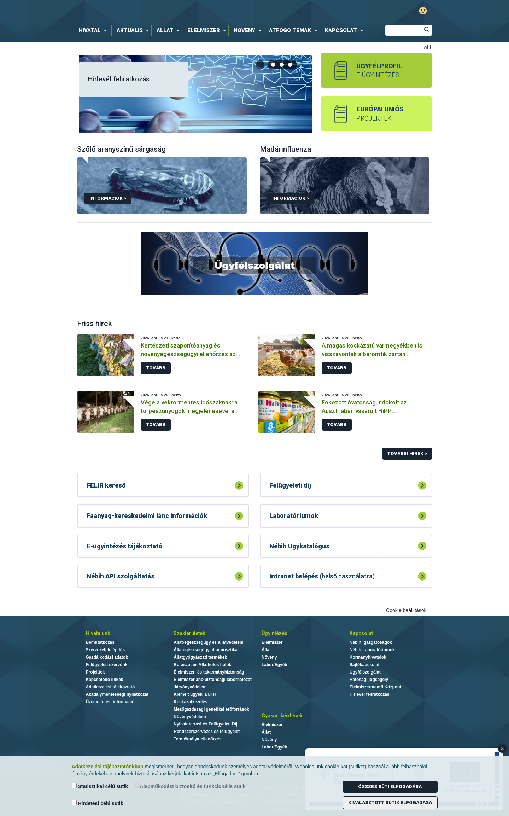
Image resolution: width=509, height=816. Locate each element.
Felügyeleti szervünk (107, 664)
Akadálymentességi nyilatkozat (117, 694)
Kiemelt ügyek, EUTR (195, 694)
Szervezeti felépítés (105, 649)
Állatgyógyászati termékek (200, 657)
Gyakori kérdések (282, 715)
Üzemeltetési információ (110, 701)
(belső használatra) (322, 576)
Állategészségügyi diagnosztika (206, 649)
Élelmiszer (272, 642)
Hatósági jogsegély (369, 679)
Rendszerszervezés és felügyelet (207, 731)
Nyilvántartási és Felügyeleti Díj (205, 724)
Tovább (155, 368)
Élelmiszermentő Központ (376, 686)
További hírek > (407, 453)
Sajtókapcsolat (365, 664)
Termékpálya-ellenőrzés (197, 738)
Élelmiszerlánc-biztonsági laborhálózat (213, 679)
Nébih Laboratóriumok (372, 649)
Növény (269, 657)
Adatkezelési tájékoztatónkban (108, 766)
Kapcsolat (361, 633)
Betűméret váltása (427, 46)
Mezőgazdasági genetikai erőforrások (211, 709)
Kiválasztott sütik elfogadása (390, 802)
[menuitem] (94, 30)
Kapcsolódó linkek (104, 679)
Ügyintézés (274, 633)
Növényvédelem (190, 716)
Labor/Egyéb (274, 664)
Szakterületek (189, 633)
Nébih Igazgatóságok (371, 642)
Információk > (107, 198)
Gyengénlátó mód (423, 10)
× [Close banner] (502, 748)
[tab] (273, 64)
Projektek (95, 672)
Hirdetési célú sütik (97, 803)
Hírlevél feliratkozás (119, 79)
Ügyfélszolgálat (365, 672)
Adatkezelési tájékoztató (110, 686)
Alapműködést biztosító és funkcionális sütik (190, 786)
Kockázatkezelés (190, 701)
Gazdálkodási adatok (107, 657)
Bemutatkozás (100, 642)
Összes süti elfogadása (390, 786)
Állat (266, 649)
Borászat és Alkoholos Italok (202, 664)
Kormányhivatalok (368, 657)
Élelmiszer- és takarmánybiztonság (209, 672)
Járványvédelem (190, 686)
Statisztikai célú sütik (100, 786)
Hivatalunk (98, 633)
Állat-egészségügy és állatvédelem (208, 642)
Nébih (179, 11)
